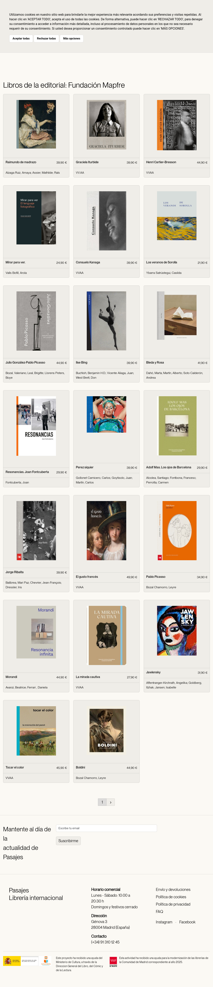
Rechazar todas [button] (46, 38)
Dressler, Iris (14, 587)
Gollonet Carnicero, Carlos (93, 478)
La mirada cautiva (88, 677)
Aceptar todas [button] (21, 38)
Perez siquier (85, 467)
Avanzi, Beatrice (16, 687)
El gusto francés (87, 577)
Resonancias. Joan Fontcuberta (27, 472)
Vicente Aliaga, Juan (120, 373)
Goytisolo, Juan (122, 478)
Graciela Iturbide (87, 162)
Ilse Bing (81, 362)
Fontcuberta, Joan (17, 482)
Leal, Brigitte (35, 373)
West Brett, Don (86, 377)
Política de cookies (171, 897)
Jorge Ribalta (15, 572)
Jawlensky (153, 672)
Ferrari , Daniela (37, 687)
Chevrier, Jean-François (45, 582)
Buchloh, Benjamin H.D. (91, 373)
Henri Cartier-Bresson (161, 162)
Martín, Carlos (85, 482)
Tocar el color (15, 767)
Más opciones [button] (71, 38)
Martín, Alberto (172, 373)
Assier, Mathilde (42, 172)
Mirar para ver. (15, 262)
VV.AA (80, 172)
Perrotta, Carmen (157, 482)
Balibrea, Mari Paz (17, 582)
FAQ (159, 911)
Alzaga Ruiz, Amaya (18, 172)
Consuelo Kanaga (88, 262)
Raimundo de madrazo (21, 162)
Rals (57, 172)
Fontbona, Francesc (183, 478)
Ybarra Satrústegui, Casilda (163, 273)
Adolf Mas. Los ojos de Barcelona (168, 467)
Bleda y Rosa (155, 362)
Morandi (11, 677)
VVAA (150, 172)
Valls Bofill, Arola (16, 273)
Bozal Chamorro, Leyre (161, 587)
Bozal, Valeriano (16, 373)
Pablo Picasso (155, 577)
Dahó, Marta (154, 373)
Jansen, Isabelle (165, 687)
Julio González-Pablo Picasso (25, 362)
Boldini (80, 767)
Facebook (187, 922)
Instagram (164, 922)
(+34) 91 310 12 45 (105, 942)
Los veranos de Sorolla (161, 262)
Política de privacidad (173, 904)
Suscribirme (68, 840)
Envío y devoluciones (173, 889)
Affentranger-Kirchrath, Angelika (166, 683)
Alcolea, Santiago (157, 478)
